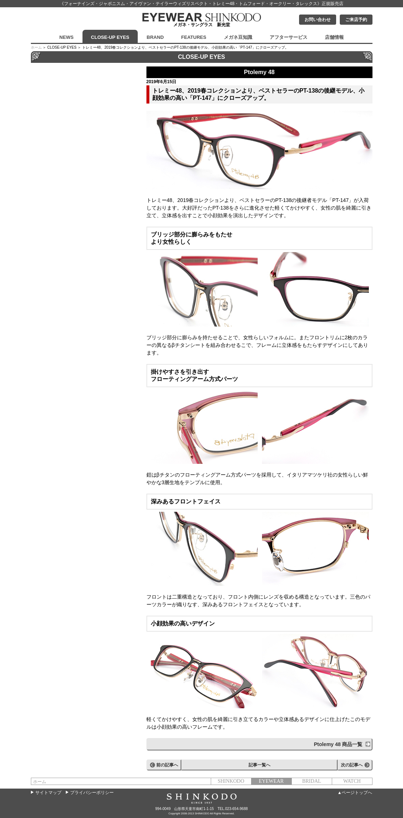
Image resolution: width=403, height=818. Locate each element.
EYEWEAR (271, 781)
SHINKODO (231, 781)
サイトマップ (48, 792)
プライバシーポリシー (92, 792)
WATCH (351, 781)
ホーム (36, 47)
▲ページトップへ (355, 792)
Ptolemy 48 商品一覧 (338, 744)
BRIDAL (311, 781)
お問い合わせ (318, 19)
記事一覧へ (259, 765)
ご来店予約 (356, 19)
